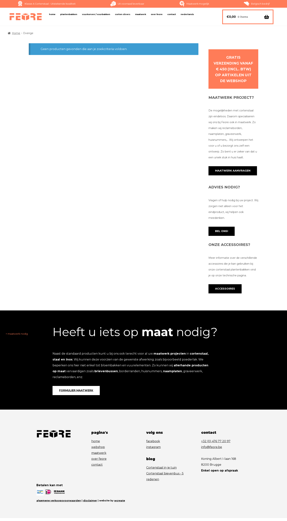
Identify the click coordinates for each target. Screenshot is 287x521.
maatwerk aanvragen (231, 171)
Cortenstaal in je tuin (161, 470)
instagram (153, 450)
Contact (171, 14)
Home (52, 14)
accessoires (224, 290)
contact (97, 468)
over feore (99, 462)
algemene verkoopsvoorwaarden (58, 503)
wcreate (119, 503)
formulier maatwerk (74, 393)
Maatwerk (140, 14)
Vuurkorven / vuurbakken (96, 14)
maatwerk (98, 456)
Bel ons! (221, 232)
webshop (98, 450)
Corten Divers (122, 14)
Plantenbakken (68, 14)
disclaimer (90, 503)
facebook (153, 444)
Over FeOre (157, 14)
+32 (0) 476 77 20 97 (215, 444)
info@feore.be (211, 450)
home (95, 444)
